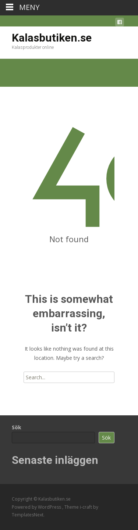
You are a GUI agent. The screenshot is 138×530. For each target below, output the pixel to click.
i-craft (86, 507)
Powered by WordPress (37, 507)
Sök (16, 427)
